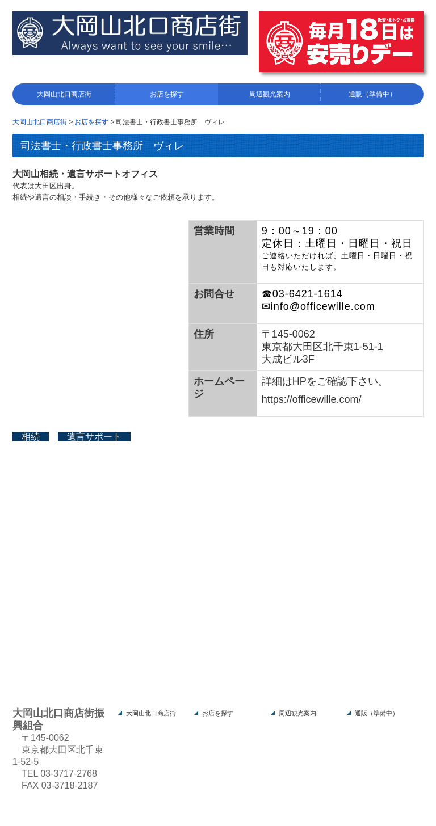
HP (299, 381)
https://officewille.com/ (312, 399)
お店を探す (167, 94)
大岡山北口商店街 (64, 94)
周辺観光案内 (269, 94)
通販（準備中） (372, 94)
